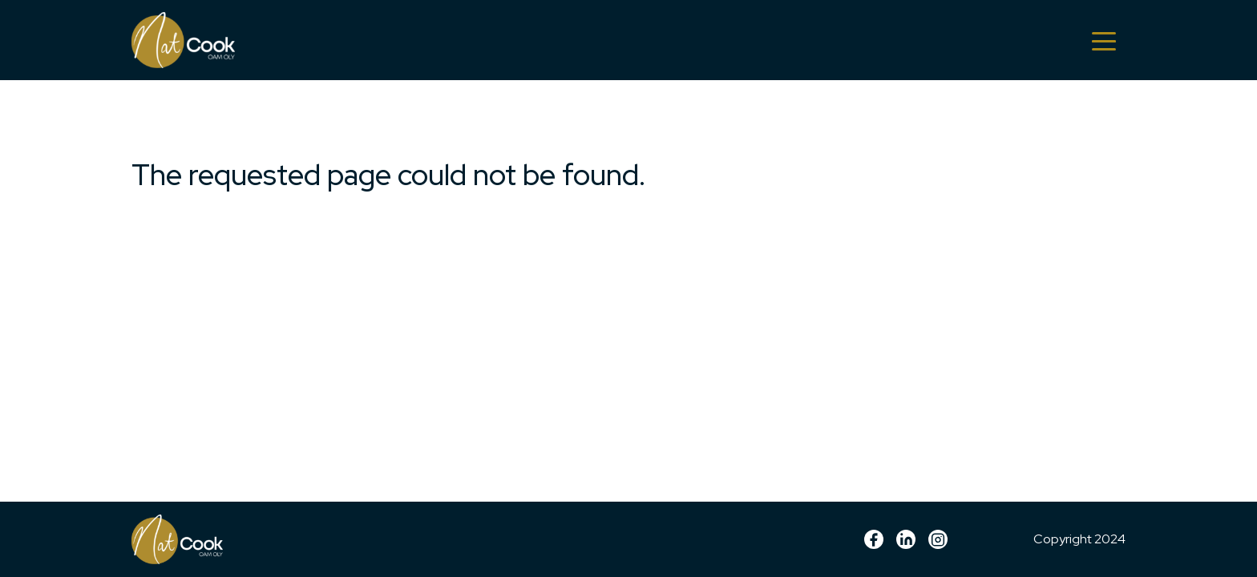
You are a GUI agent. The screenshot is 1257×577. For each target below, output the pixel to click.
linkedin (906, 539)
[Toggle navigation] (1104, 40)
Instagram (938, 539)
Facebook (874, 539)
